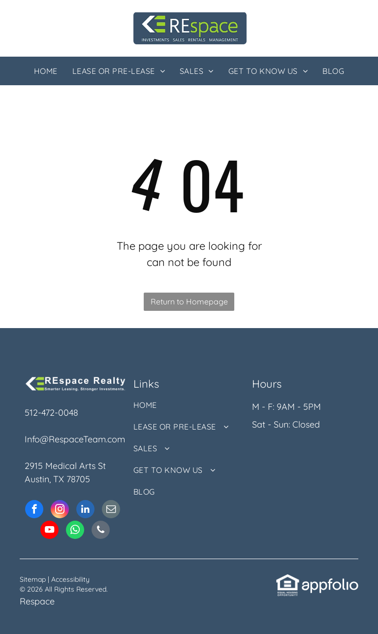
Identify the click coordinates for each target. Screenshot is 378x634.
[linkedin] (85, 510)
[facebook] (34, 510)
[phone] (101, 531)
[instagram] (60, 510)
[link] (288, 580)
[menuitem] (46, 71)
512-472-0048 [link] (51, 412)
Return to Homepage (189, 301)
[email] (111, 510)
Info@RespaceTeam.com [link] (75, 439)
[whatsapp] (75, 531)
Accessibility (70, 579)
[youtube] (49, 531)
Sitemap (33, 579)
